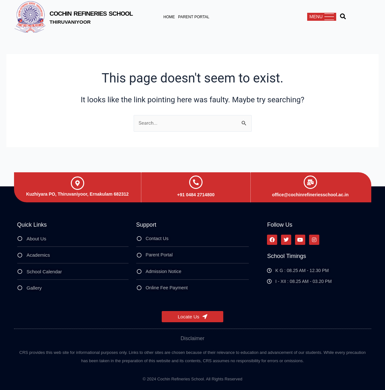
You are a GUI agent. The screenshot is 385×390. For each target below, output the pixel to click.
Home (169, 17)
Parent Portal (193, 17)
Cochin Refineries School (102, 13)
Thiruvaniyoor (73, 22)
